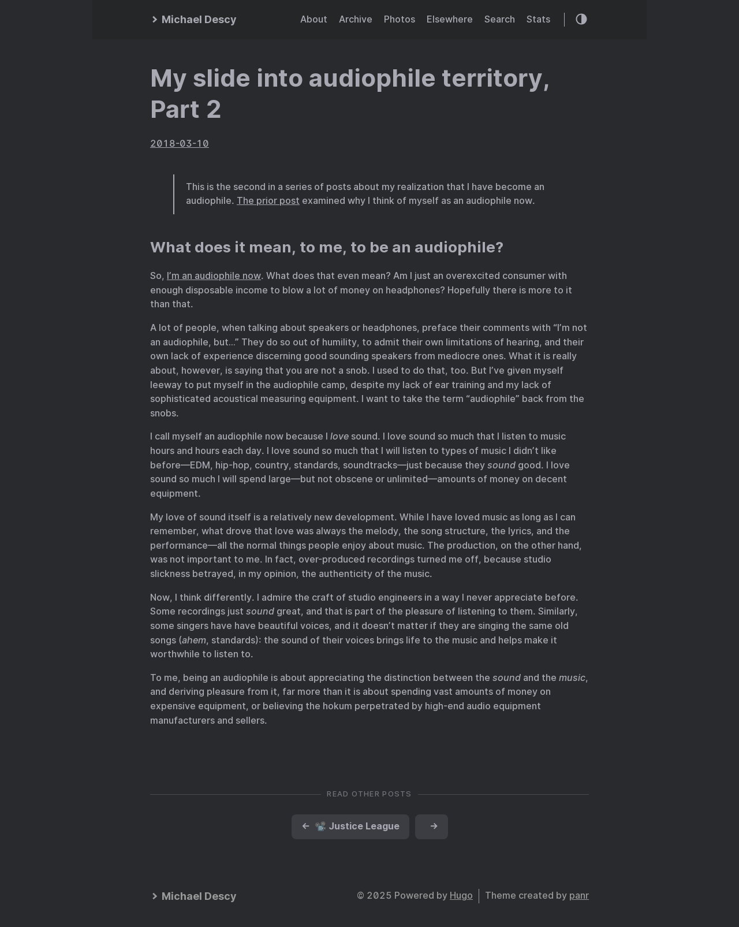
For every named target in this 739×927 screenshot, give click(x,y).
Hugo (461, 895)
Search (499, 19)
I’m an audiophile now (214, 275)
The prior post (268, 200)
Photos (399, 19)
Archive (355, 19)
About (313, 19)
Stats (538, 19)
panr (579, 895)
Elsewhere (450, 19)
